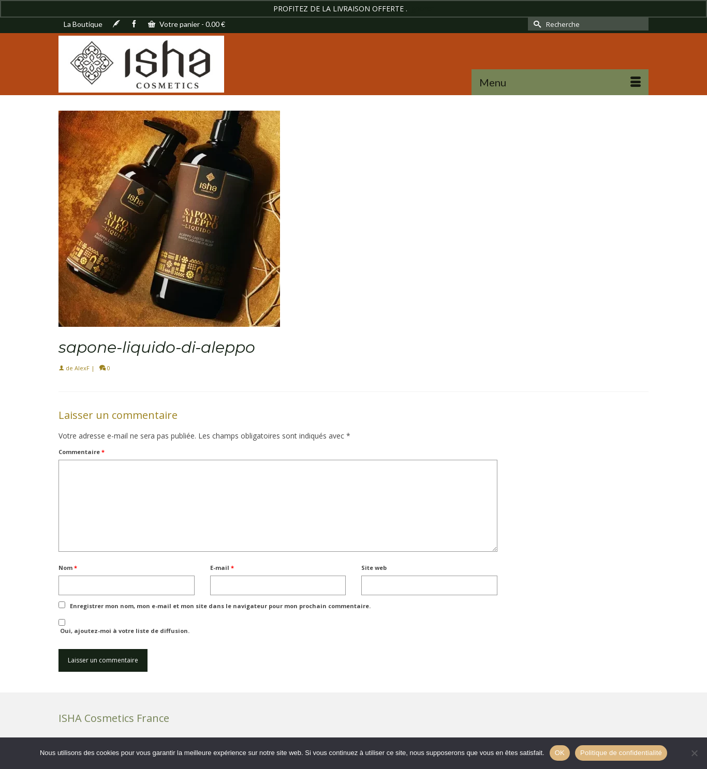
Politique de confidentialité (621, 753)
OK (560, 753)
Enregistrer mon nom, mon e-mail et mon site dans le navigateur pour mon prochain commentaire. (220, 606)
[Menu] (560, 82)
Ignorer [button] (421, 8)
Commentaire (81, 452)
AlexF (82, 368)
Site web (374, 567)
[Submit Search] (535, 24)
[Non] (694, 753)
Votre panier (186, 24)
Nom (67, 567)
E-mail (222, 567)
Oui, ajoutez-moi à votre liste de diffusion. (123, 627)
